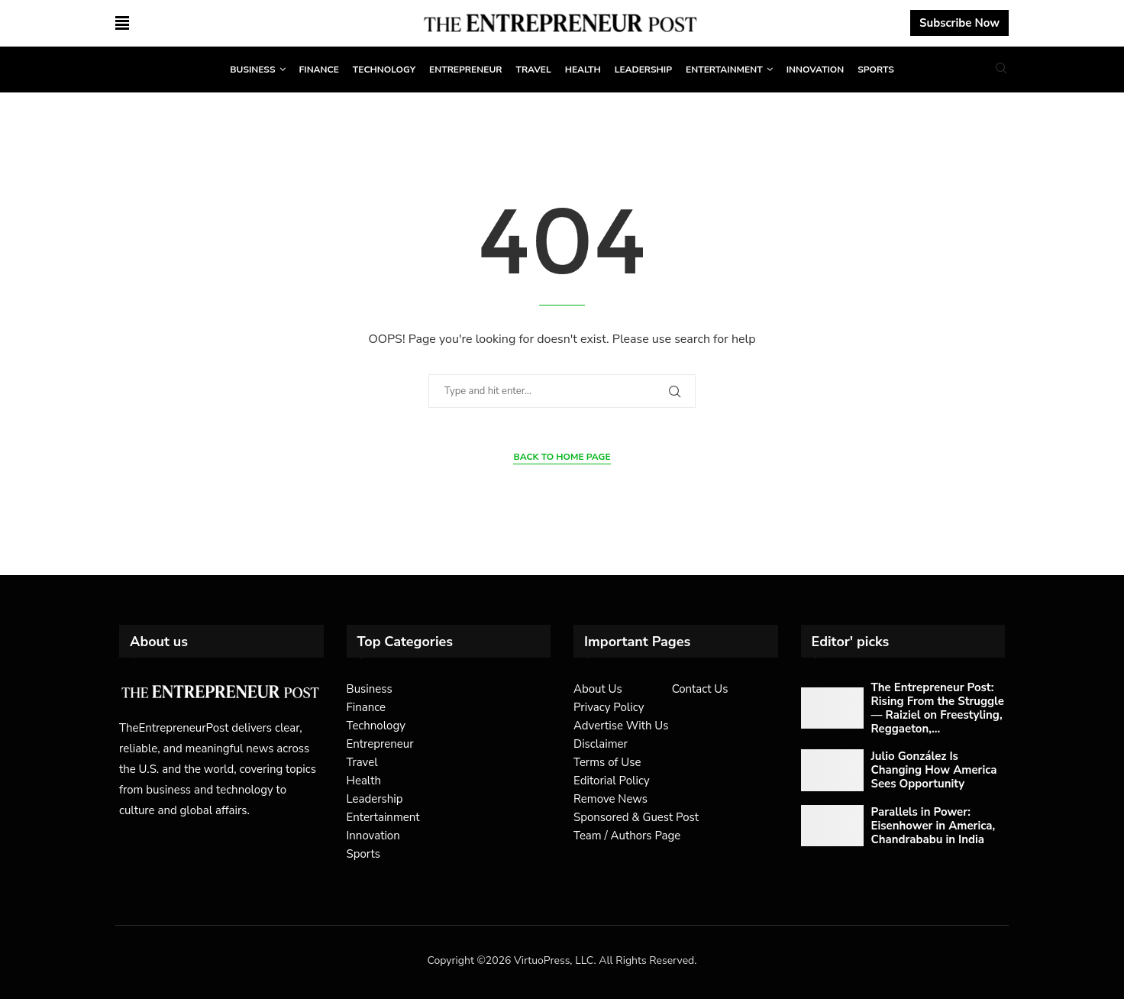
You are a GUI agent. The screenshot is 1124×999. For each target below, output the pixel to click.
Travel (533, 69)
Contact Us (700, 689)
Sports (876, 69)
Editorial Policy (611, 780)
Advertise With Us (621, 725)
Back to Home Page (561, 457)
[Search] (1001, 70)
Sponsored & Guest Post (636, 817)
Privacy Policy (608, 707)
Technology (384, 69)
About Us (597, 689)
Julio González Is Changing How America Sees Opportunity (934, 769)
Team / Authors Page (626, 835)
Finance (319, 69)
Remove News (610, 799)
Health (583, 69)
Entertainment (724, 69)
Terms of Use (607, 762)
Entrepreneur (465, 69)
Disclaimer (600, 744)
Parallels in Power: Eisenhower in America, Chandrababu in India (933, 825)
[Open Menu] (122, 23)
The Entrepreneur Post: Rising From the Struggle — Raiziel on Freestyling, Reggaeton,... (937, 708)
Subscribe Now (959, 23)
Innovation (815, 69)
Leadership (643, 69)
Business (252, 69)
